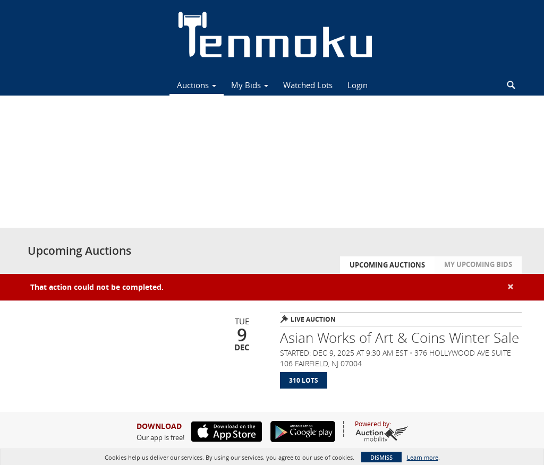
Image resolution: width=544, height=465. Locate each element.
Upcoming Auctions (387, 265)
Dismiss (381, 457)
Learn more (422, 457)
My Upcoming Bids (478, 264)
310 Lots (303, 380)
